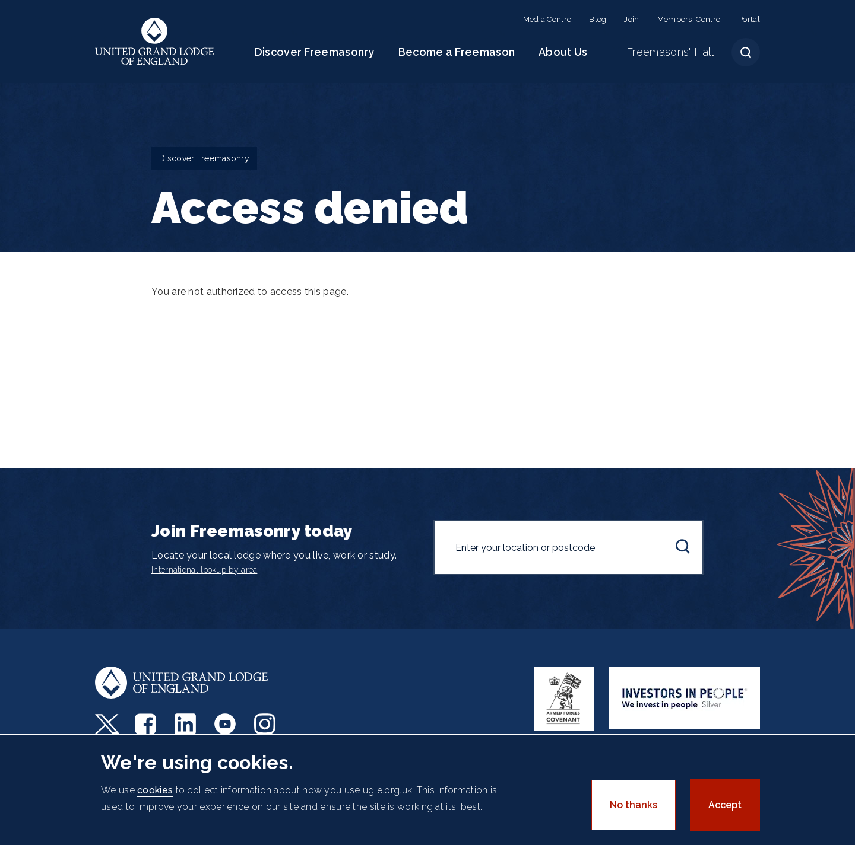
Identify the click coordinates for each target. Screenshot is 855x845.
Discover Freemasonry (315, 52)
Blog (597, 19)
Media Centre (547, 19)
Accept (725, 805)
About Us (563, 52)
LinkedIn (187, 724)
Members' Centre (689, 19)
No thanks (633, 805)
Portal (749, 19)
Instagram (266, 724)
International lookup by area (204, 570)
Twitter (107, 724)
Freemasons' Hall (670, 52)
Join (631, 19)
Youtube (226, 724)
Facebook (147, 724)
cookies (155, 790)
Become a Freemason (456, 52)
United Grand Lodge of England (154, 41)
